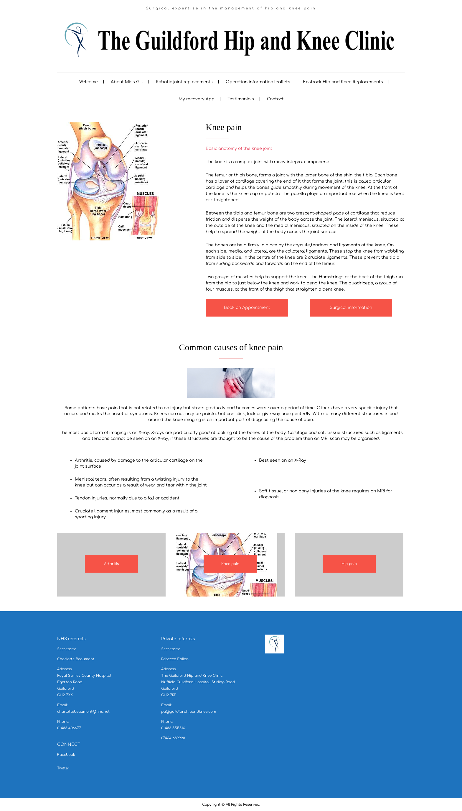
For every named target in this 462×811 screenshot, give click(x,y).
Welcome (88, 82)
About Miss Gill (127, 82)
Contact (275, 99)
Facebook (66, 755)
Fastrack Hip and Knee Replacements (343, 82)
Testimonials (240, 99)
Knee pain (230, 564)
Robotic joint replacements (184, 82)
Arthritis (111, 564)
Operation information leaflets (258, 82)
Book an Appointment (247, 307)
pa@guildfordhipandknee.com (188, 712)
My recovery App (196, 99)
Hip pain (349, 564)
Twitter (63, 768)
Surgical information (351, 307)
